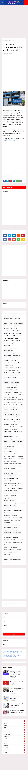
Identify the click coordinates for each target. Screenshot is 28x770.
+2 (4, 316)
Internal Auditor (7, 404)
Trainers (5, 552)
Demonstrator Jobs (8, 362)
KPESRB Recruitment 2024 (18, 444)
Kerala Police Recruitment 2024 (16, 426)
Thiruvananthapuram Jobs (9, 544)
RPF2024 (20, 517)
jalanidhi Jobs (12, 407)
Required (15, 517)
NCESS (19, 483)
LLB (4, 461)
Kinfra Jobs (6, 439)
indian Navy (20, 399)
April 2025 (14, 725)
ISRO (21, 404)
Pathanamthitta (7, 493)
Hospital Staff (14, 394)
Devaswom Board (17, 362)
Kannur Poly (13, 421)
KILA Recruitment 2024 (8, 436)
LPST (8, 461)
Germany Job (6, 384)
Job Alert (12, 409)
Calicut (16, 338)
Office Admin (20, 488)
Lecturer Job (11, 458)
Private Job (16, 507)
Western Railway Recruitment (16, 559)
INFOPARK (20, 402)
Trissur (10, 552)
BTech (5, 338)
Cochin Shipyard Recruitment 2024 (11, 348)
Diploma (5, 370)
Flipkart (14, 377)
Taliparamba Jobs (7, 532)
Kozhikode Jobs (20, 441)
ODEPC (9, 488)
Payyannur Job (13, 495)
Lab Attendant (15, 453)
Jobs (5, 414)
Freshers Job (14, 380)
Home (4, 39)
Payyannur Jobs (7, 498)
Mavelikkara (6, 473)
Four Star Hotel (7, 380)
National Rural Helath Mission (10, 483)
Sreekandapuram (7, 527)
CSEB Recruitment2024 (13, 357)
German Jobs (6, 382)
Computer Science (7, 355)
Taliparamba (6, 530)
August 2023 (14, 750)
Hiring (21, 392)
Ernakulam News (7, 375)
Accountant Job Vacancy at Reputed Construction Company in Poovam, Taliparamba (16, 673)
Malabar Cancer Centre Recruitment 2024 (12, 466)
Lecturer (5, 458)
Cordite (5, 357)
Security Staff (17, 520)
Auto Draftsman (17, 325)
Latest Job (14, 456)
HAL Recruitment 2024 (8, 389)
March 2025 (14, 727)
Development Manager (8, 367)
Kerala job (6, 426)
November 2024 (14, 734)
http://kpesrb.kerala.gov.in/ (10, 140)
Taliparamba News (17, 532)
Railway (9, 512)
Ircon (17, 404)
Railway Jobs (15, 512)
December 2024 (14, 732)
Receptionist (14, 515)
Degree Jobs (6, 360)
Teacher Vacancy (19, 534)
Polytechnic (21, 503)
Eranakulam (11, 372)
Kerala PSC (6, 429)
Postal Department (8, 507)
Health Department (8, 392)
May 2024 (14, 743)
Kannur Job (18, 419)
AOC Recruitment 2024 (18, 323)
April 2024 (14, 745)
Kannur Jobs (6, 421)
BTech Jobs (10, 338)
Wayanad (6, 559)
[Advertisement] (14, 21)
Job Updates (12, 412)
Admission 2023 (13, 321)
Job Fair (17, 409)
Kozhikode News (7, 444)
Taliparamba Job (14, 530)
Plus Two (6, 500)
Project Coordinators (17, 510)
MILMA (21, 475)
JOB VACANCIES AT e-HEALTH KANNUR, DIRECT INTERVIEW (17, 711)
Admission (6, 321)
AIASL (10, 323)
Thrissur (18, 544)
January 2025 (14, 729)
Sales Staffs (6, 520)
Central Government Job (9, 343)
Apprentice (6, 325)
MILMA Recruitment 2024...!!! (9, 656)
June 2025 (14, 720)
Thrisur (5, 547)
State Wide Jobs (16, 527)
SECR (12, 520)
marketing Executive (8, 471)
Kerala (19, 421)
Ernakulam (18, 372)
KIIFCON (5, 434)
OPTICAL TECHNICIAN (8, 490)
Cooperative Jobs (16, 355)
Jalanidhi (6, 407)
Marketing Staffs (17, 471)
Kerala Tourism (13, 429)
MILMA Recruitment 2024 (9, 478)
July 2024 (14, 738)
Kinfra (16, 436)
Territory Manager (7, 542)
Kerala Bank (6, 424)
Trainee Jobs (18, 549)
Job (18, 407)
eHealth (5, 372)
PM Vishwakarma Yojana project (10, 503)
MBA (12, 473)
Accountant (17, 318)
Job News (6, 412)
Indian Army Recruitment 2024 (10, 399)
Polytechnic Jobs (7, 505)
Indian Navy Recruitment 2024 (10, 402)
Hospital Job (6, 394)
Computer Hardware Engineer (10, 353)
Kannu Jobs (6, 419)
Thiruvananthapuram (17, 542)
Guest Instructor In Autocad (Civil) (11, 387)
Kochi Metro (6, 441)
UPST (16, 557)
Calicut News (6, 340)
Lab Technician (7, 456)
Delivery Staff (14, 360)
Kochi (18, 439)
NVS (5, 488)
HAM (16, 389)
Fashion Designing (7, 377)
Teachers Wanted (7, 537)
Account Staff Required (8, 318)
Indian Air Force (7, 397)
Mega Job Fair (15, 475)
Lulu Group (13, 461)
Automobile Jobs (14, 328)
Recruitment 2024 (7, 517)
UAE (12, 554)
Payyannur (6, 495)
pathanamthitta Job (16, 493)
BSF (20, 335)
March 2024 (14, 747)
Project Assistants (7, 510)
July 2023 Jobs (7, 416)
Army (11, 325)
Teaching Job (15, 537)
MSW (17, 478)
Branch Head (18, 333)
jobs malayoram (9, 39)
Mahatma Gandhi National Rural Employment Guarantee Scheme (13, 464)
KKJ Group (12, 439)
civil (16, 343)
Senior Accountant (7, 522)
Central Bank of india (15, 340)
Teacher (5, 534)
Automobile (6, 328)
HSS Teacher (21, 394)
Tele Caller (13, 539)
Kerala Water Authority (17, 431)
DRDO (18, 370)
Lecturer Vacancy (20, 458)
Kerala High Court (14, 424)
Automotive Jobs (7, 330)
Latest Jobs (20, 456)
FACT (21, 375)
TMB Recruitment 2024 (13, 547)
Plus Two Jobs (12, 500)
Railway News (7, 515)
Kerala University (7, 431)
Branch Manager (7, 335)
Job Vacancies (19, 412)
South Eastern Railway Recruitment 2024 (12, 525)
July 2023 (18, 414)
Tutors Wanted (7, 554)
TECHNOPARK (6, 539)
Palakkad (16, 490)
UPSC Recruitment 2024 (8, 557)
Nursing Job (21, 485)
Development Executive (9, 365)
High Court (16, 392)
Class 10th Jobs (7, 345)
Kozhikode (13, 441)
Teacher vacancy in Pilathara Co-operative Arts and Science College (13, 653)
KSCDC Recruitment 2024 (9, 446)
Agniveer (5, 323)
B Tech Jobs (19, 330)
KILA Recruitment (12, 434)
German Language (15, 382)
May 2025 (14, 723)
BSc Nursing (15, 335)
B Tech (14, 330)
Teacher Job (11, 534)
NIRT (5, 485)
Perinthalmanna (15, 498)
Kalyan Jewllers (15, 416)
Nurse (9, 485)
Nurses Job (14, 485)
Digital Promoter (18, 367)
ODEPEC (13, 488)
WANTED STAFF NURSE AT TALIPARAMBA (12, 655)
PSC (4, 512)
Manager (13, 468)
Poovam (14, 505)
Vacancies (21, 557)
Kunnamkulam (7, 453)
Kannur (12, 419)
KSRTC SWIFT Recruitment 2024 (10, 451)
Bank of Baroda (7, 333)
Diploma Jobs (12, 370)
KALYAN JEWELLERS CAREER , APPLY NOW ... (13, 651)
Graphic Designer (14, 384)
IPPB (13, 404)
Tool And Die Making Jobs (9, 549)
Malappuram (6, 468)
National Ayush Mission (8, 480)
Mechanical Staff (7, 475)
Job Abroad (6, 409)
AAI (13, 316)
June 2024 (14, 741)
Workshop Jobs (7, 562)
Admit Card (20, 321)
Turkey (15, 552)
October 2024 (14, 736)
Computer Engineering (8, 350)
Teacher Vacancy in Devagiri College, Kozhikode (16, 704)
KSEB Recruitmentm (8, 448)
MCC (15, 473)
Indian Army (14, 397)
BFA (13, 333)
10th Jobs (8, 316)
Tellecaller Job (21, 539)
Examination (15, 375)
